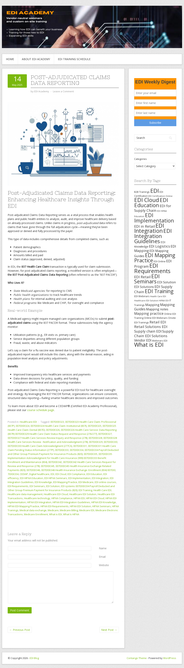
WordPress (169, 658)
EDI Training (85, 490)
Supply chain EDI (148, 331)
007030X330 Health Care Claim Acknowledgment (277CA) (40, 446)
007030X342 (55, 462)
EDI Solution (53, 486)
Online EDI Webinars (156, 318)
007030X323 (57, 422)
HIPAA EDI (79, 498)
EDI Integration (100, 478)
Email (102, 556)
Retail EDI (158, 322)
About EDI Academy (36, 59)
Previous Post (19, 630)
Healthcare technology (37, 498)
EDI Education (94, 474)
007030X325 (94, 426)
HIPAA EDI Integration (39, 502)
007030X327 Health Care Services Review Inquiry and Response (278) (47, 438)
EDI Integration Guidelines (153, 236)
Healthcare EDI (28, 422)
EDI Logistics (159, 246)
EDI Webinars (142, 296)
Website (104, 565)
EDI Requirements (18, 486)
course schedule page (40, 410)
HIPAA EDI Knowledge (103, 502)
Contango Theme (137, 658)
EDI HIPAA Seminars (55, 478)
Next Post (109, 630)
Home (10, 59)
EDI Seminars (37, 486)
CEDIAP (24, 474)
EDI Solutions (144, 287)
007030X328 (95, 438)
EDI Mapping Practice (65, 482)
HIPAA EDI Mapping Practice (23, 506)
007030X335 (90, 454)
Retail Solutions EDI (150, 326)
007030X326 (53, 430)
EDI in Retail (144, 226)
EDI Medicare (86, 482)
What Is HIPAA (71, 514)
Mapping (152, 305)
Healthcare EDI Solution (82, 494)
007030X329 (96, 442)
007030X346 (33, 470)
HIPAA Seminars (101, 506)
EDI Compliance (76, 474)
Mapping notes (157, 309)
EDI (52, 474)
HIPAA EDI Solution (80, 506)
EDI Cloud (60, 474)
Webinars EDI (159, 340)
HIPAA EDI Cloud (95, 498)
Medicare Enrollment (36, 514)
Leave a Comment (63, 91)
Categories (140, 159)
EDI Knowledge (43, 482)
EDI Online (160, 261)
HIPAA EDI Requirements (54, 506)
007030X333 (62, 450)
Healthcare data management (25, 494)
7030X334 (13, 474)
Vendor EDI (142, 340)
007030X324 (22, 426)
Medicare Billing (69, 510)
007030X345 (47, 466)
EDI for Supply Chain (152, 208)
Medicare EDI (86, 510)
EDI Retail (142, 276)
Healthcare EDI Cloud (56, 494)
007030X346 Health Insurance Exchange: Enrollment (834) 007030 (78, 470)
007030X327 (105, 434)
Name (103, 548)
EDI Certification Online (160, 196)
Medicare (53, 510)
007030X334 (76, 450)
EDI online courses (105, 482)
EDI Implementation (79, 478)
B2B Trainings (142, 192)
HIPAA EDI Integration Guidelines (71, 502)
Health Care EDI (102, 490)
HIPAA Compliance (61, 498)
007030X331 (80, 446)
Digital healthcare (39, 474)
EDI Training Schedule (74, 59)
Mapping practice (148, 313)
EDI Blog (34, 658)
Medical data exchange (33, 510)
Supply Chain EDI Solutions (153, 333)
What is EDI (55, 514)
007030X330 (110, 442)
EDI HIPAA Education (31, 478)
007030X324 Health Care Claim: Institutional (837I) (58, 426)
